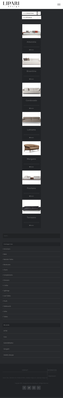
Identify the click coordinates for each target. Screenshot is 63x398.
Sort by (28, 13)
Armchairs (7, 249)
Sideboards (7, 306)
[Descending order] (39, 13)
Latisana (31, 130)
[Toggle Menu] (59, 4)
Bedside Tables (8, 259)
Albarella (31, 42)
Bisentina (31, 71)
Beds (5, 254)
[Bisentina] (31, 60)
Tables (6, 317)
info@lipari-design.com (31, 377)
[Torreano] (31, 207)
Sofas (5, 311)
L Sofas (6, 285)
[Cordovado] (31, 90)
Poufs (5, 301)
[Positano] (31, 177)
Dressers (6, 280)
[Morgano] (31, 148)
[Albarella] (31, 31)
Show (27, 17)
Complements (8, 275)
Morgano (31, 159)
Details (32, 50)
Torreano (31, 217)
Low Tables (7, 296)
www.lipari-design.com (42, 377)
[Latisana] (31, 119)
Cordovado (31, 100)
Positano (31, 188)
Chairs (6, 270)
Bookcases (7, 265)
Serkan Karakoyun (33, 383)
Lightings (6, 291)
